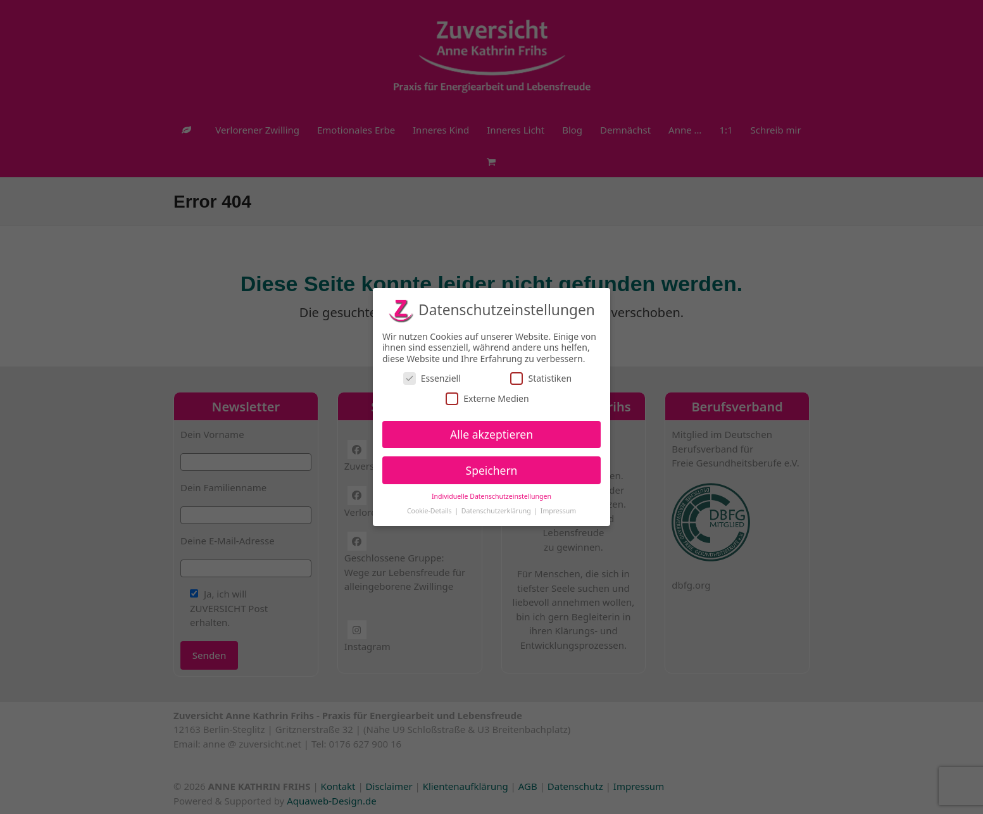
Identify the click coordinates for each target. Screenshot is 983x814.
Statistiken (541, 378)
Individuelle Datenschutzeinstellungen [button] (491, 496)
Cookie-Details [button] (430, 510)
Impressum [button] (558, 510)
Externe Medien (487, 398)
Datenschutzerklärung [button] (497, 510)
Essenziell (432, 378)
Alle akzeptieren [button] (491, 433)
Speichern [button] (492, 469)
